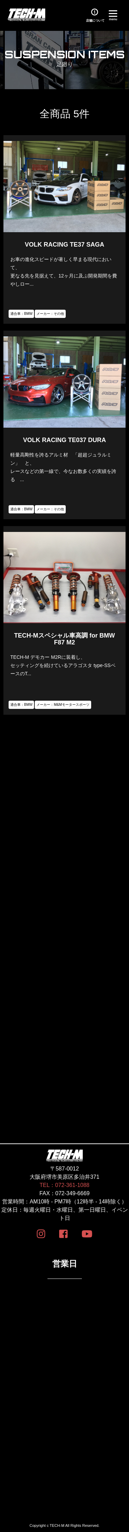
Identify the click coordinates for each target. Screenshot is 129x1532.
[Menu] (113, 14)
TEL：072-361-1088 (64, 1185)
